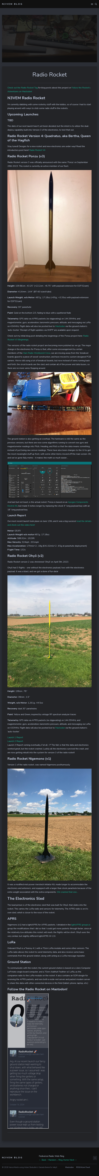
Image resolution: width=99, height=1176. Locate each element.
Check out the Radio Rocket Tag (22, 87)
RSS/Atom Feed (83, 1167)
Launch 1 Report (15, 737)
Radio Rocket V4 (37, 150)
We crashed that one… (67, 892)
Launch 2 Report (15, 741)
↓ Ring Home (63, 1159)
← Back (42, 1159)
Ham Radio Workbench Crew (36, 353)
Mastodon (60, 326)
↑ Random (51, 1159)
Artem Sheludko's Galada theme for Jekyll (40, 1167)
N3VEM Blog (12, 4)
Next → (73, 1159)
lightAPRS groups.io (80, 924)
